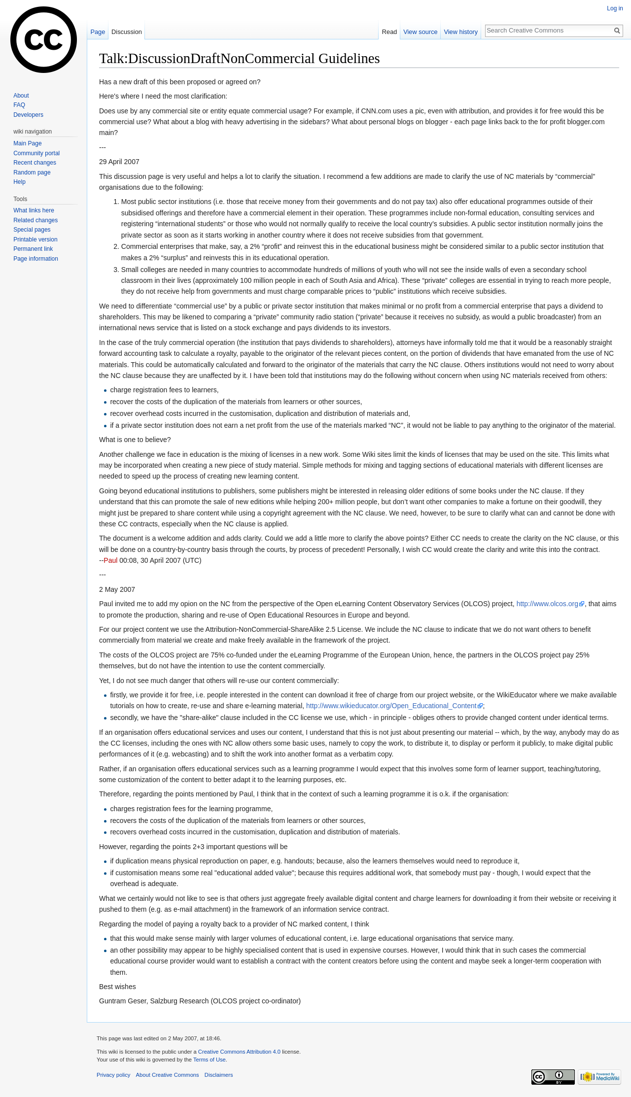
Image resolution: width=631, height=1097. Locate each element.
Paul (110, 560)
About (21, 95)
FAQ (19, 105)
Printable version (35, 239)
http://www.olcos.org (547, 604)
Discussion (126, 31)
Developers (28, 114)
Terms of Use (209, 1060)
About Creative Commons (167, 1075)
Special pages (31, 229)
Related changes (35, 220)
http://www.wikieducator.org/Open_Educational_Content (391, 706)
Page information (35, 258)
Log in (615, 8)
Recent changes (34, 162)
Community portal (36, 153)
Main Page (27, 143)
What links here (33, 210)
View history (461, 31)
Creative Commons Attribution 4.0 (239, 1052)
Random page (31, 172)
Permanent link (33, 248)
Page (97, 31)
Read (389, 31)
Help (19, 181)
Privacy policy (113, 1075)
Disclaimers (219, 1075)
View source (420, 31)
